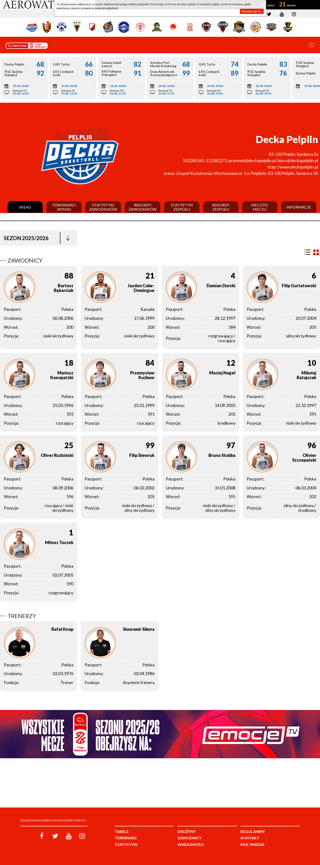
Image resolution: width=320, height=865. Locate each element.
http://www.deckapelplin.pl (293, 166)
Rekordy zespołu (220, 207)
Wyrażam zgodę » (251, 11)
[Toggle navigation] (311, 45)
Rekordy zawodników (143, 207)
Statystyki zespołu (182, 207)
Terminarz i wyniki (64, 207)
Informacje (298, 207)
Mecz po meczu (259, 207)
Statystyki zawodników (103, 207)
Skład (25, 207)
